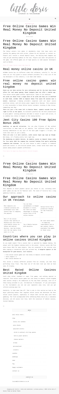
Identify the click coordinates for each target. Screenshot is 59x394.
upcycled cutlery (18, 329)
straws (15, 343)
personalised (17, 346)
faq (13, 364)
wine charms (17, 325)
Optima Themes (16, 391)
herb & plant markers (21, 336)
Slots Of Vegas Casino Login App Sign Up (16, 65)
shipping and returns (13, 389)
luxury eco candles (19, 321)
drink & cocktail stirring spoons (25, 332)
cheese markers (19, 339)
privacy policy (38, 389)
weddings (15, 357)
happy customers (17, 367)
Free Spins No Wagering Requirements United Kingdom (20, 151)
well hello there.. (18, 314)
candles (14, 353)
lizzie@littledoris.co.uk (20, 381)
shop (13, 318)
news (13, 360)
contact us (15, 371)
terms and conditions (27, 389)
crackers (16, 350)
